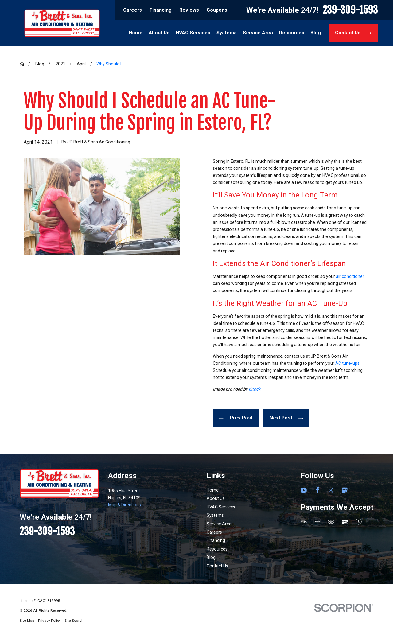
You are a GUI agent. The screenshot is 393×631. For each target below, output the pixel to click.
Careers (132, 10)
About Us (216, 498)
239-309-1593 (350, 10)
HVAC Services (221, 506)
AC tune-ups (347, 363)
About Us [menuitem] (159, 33)
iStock (254, 389)
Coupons (217, 10)
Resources (217, 549)
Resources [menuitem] (291, 33)
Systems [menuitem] (226, 33)
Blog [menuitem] (315, 33)
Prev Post (236, 418)
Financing (161, 10)
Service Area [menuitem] (258, 33)
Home (213, 490)
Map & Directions (124, 504)
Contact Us (353, 33)
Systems (215, 515)
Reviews (189, 10)
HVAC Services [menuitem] (193, 33)
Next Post (286, 418)
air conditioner (350, 276)
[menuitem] (27, 620)
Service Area (219, 523)
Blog (211, 557)
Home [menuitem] (135, 33)
